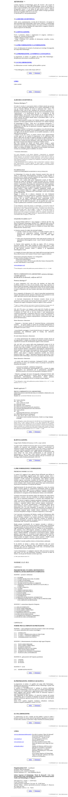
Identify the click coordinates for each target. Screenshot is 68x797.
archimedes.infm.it (18, 746)
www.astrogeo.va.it (19, 741)
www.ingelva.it (18, 738)
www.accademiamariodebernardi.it (23, 734)
